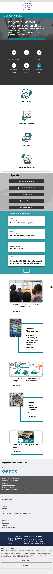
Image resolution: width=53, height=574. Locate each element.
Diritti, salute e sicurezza (8, 527)
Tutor (3, 497)
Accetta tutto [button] (26, 565)
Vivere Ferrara (5, 523)
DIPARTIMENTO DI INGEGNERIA (10, 479)
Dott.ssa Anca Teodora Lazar (9, 489)
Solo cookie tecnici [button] (26, 560)
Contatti (4, 511)
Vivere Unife (5, 520)
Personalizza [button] (26, 570)
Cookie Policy (28, 556)
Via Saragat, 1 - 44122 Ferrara (10, 480)
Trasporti (4, 525)
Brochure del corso (7, 499)
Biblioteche (5, 508)
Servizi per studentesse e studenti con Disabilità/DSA (16, 513)
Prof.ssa (8, 485)
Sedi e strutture (6, 506)
